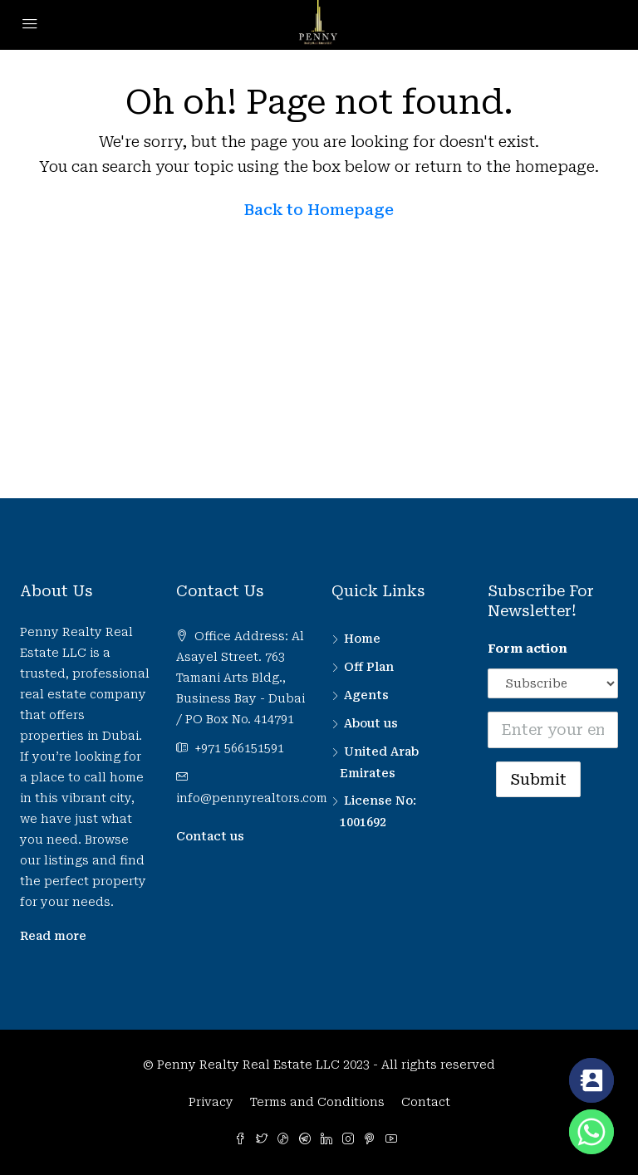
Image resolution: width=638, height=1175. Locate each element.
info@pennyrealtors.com (251, 798)
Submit (538, 779)
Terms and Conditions (317, 1102)
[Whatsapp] (591, 1131)
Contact (425, 1102)
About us (371, 723)
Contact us (210, 836)
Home (362, 638)
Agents (366, 695)
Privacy (211, 1102)
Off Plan (369, 666)
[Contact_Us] (591, 1080)
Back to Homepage (319, 209)
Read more (53, 935)
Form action (527, 648)
